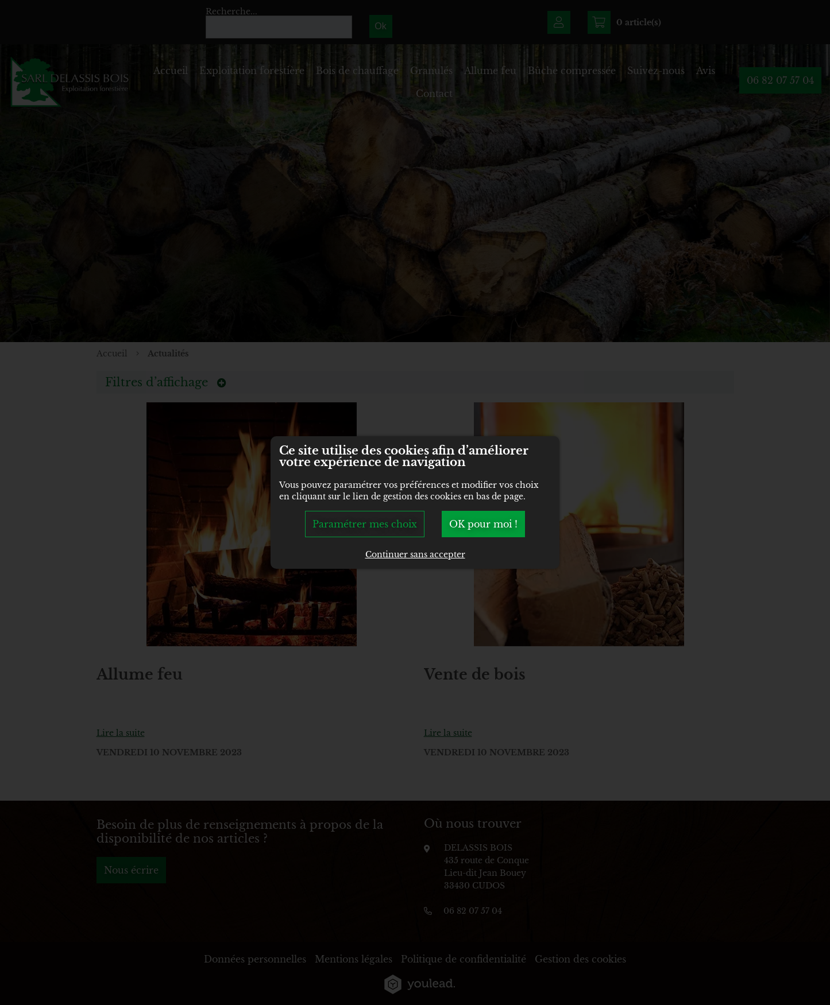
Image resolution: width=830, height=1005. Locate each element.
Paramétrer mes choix (364, 524)
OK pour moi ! (483, 524)
